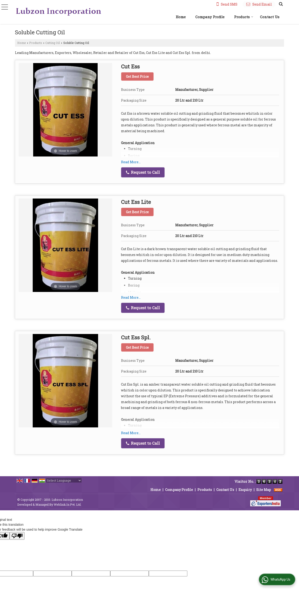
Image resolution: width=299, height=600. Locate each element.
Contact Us (269, 16)
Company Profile (209, 16)
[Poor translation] (17, 536)
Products (243, 16)
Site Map (263, 489)
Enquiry (245, 489)
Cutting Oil (52, 43)
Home (181, 16)
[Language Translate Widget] (64, 480)
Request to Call (143, 172)
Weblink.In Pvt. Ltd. (67, 504)
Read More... (131, 162)
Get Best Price (137, 76)
